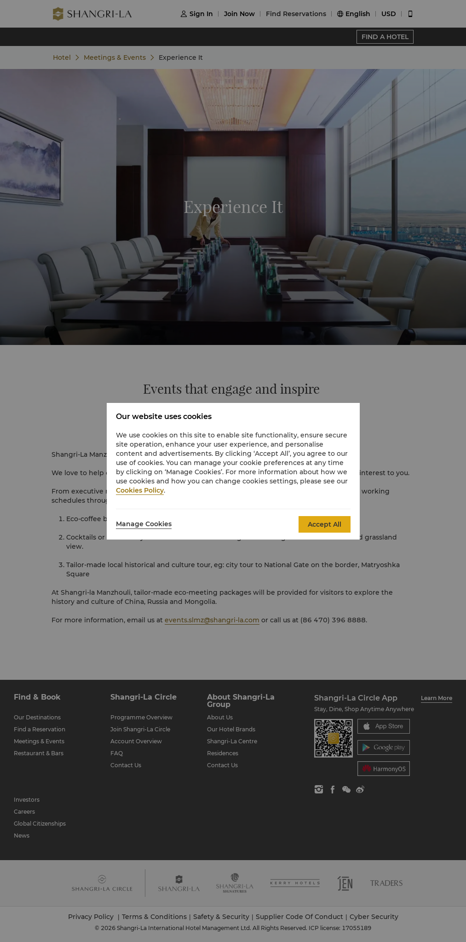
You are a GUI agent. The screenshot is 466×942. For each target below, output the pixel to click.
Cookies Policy (140, 490)
